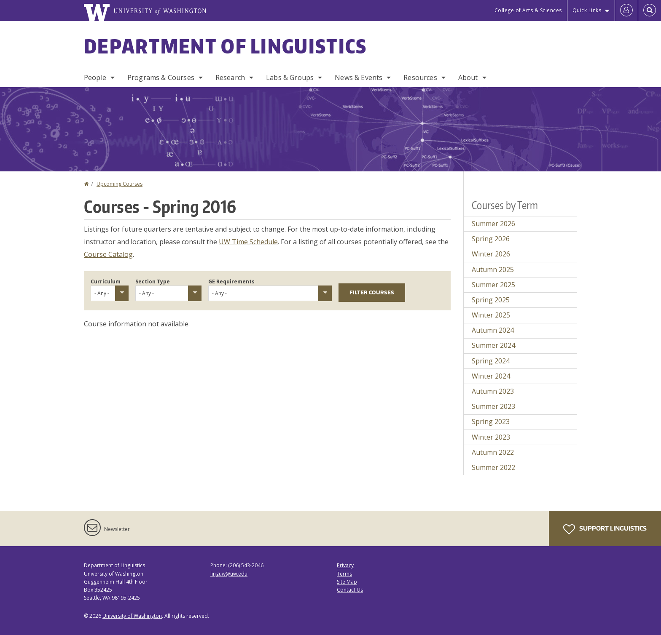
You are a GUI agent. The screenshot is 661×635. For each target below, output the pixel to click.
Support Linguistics (605, 529)
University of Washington (132, 615)
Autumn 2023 (493, 391)
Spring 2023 (491, 421)
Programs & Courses (160, 77)
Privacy (345, 565)
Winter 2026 (491, 254)
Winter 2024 (491, 376)
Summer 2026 (493, 223)
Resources (420, 77)
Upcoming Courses (119, 183)
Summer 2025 (493, 284)
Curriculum (106, 281)
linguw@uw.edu (228, 573)
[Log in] (626, 10)
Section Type (152, 281)
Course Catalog (108, 254)
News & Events (358, 77)
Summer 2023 (493, 406)
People (95, 77)
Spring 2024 (491, 361)
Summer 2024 (493, 345)
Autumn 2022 (493, 452)
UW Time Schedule (248, 241)
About (468, 77)
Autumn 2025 (493, 269)
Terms (344, 573)
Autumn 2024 (493, 330)
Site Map (347, 581)
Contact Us (350, 589)
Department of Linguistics (225, 46)
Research (230, 77)
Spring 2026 (491, 238)
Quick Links (587, 10)
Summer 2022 (493, 467)
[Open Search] (649, 10)
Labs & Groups (290, 77)
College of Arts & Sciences (528, 10)
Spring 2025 (491, 299)
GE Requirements (231, 281)
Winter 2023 (491, 437)
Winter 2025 (491, 315)
